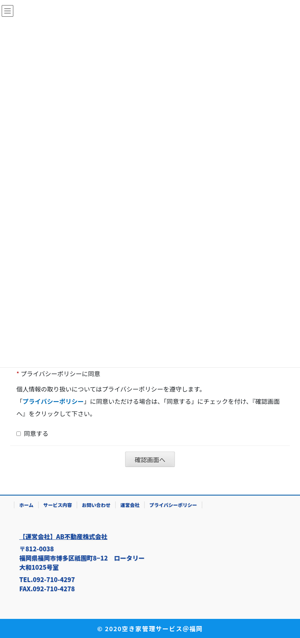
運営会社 (129, 504)
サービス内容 (57, 504)
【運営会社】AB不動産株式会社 (63, 536)
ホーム (26, 504)
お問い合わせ (96, 504)
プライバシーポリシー (173, 504)
